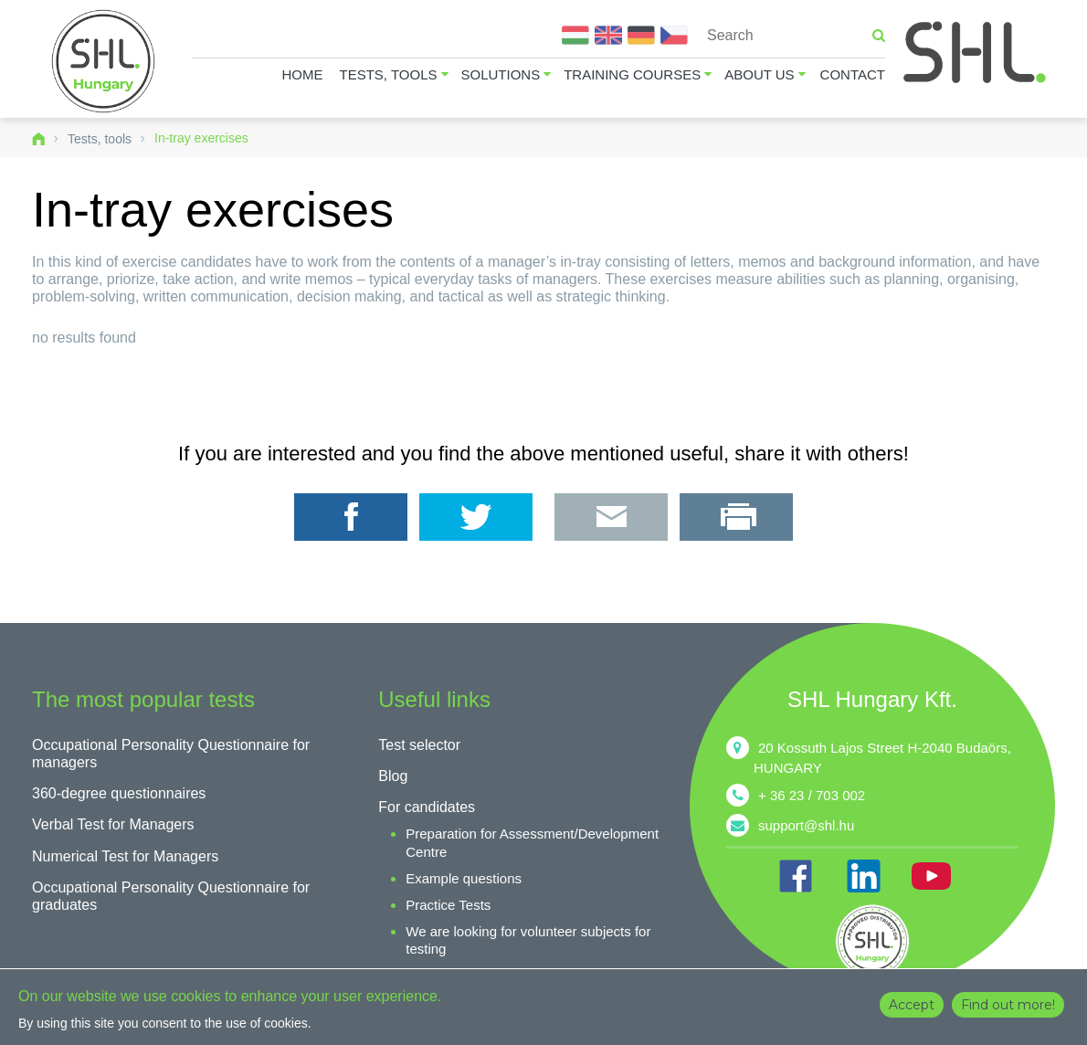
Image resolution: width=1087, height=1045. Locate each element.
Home (302, 74)
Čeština (674, 35)
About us (759, 74)
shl (872, 940)
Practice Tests (448, 905)
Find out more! (1008, 1005)
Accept (911, 1005)
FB (795, 876)
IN (863, 876)
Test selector (419, 745)
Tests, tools (389, 74)
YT (931, 876)
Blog (392, 776)
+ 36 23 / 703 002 (811, 795)
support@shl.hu (806, 825)
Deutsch (641, 35)
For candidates (426, 807)
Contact (852, 74)
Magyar (575, 35)
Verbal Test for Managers (113, 824)
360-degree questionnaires (119, 793)
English (608, 35)
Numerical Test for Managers (125, 856)
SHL (976, 52)
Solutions (501, 74)
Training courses (632, 74)
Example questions (464, 878)
